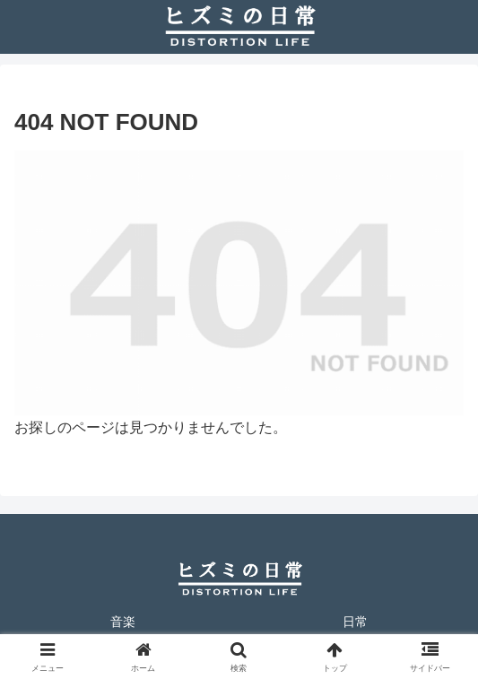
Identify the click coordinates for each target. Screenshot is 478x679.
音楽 (122, 621)
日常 (355, 621)
